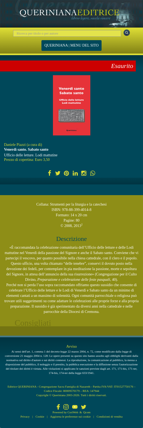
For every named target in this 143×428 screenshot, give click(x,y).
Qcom (86, 412)
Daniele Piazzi (15, 145)
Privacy (25, 416)
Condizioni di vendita (109, 416)
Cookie (40, 416)
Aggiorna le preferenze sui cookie (70, 416)
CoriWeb (72, 412)
